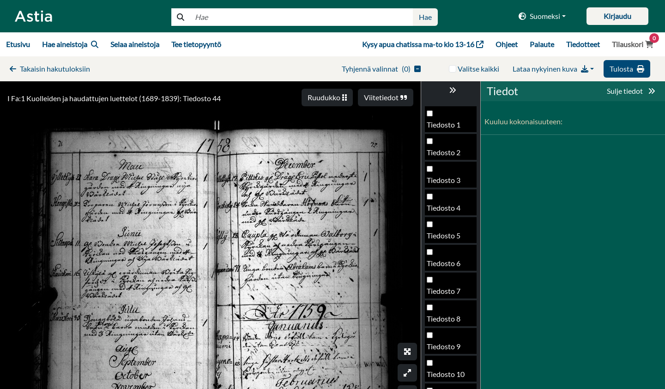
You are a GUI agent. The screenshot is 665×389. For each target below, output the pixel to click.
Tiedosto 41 (446, 155)
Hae (425, 16)
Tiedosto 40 (446, 127)
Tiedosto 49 (446, 376)
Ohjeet (507, 44)
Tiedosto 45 (446, 265)
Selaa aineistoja (134, 44)
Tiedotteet (583, 44)
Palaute (542, 44)
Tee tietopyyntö (196, 44)
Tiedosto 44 (446, 238)
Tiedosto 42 (446, 182)
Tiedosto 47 (446, 321)
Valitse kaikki (478, 68)
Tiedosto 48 (446, 349)
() (381, 68)
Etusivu (18, 44)
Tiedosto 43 (446, 210)
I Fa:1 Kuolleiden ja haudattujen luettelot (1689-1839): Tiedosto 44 (114, 98)
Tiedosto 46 (446, 293)
